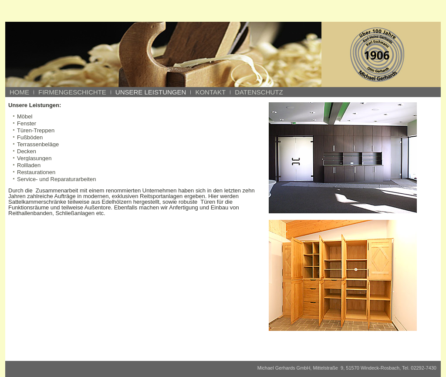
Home (19, 92)
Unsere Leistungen (150, 92)
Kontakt (210, 92)
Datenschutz (259, 92)
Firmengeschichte (72, 92)
